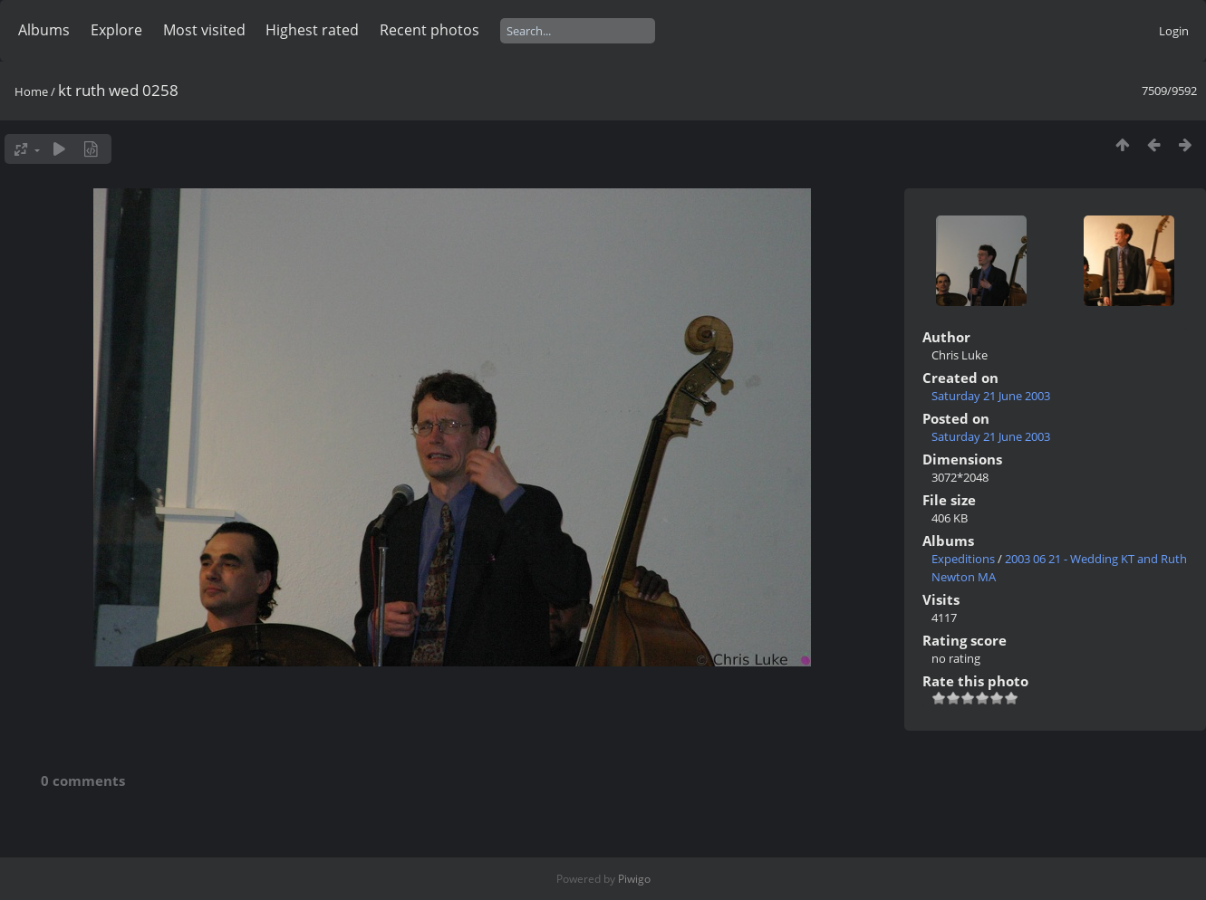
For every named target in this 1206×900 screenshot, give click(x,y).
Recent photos (429, 30)
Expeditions (963, 559)
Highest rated (312, 30)
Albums (44, 30)
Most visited (204, 30)
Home (31, 91)
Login (1174, 31)
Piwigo (634, 878)
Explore (116, 30)
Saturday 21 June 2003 (990, 396)
